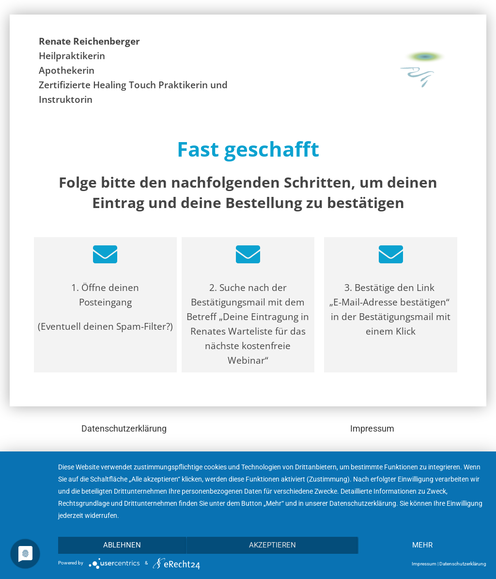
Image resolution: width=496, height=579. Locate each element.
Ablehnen (122, 545)
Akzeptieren (272, 545)
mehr (422, 545)
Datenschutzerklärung (124, 428)
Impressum (372, 428)
